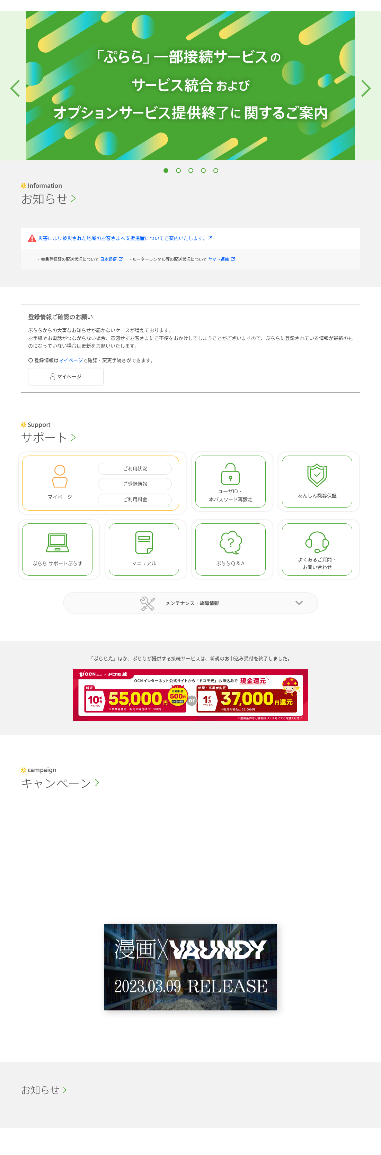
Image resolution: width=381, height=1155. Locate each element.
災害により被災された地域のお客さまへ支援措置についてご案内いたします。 (123, 239)
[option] (190, 85)
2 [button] (178, 170)
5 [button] (215, 170)
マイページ (71, 361)
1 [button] (165, 170)
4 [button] (203, 170)
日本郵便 (108, 260)
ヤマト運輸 (218, 260)
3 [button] (190, 170)
